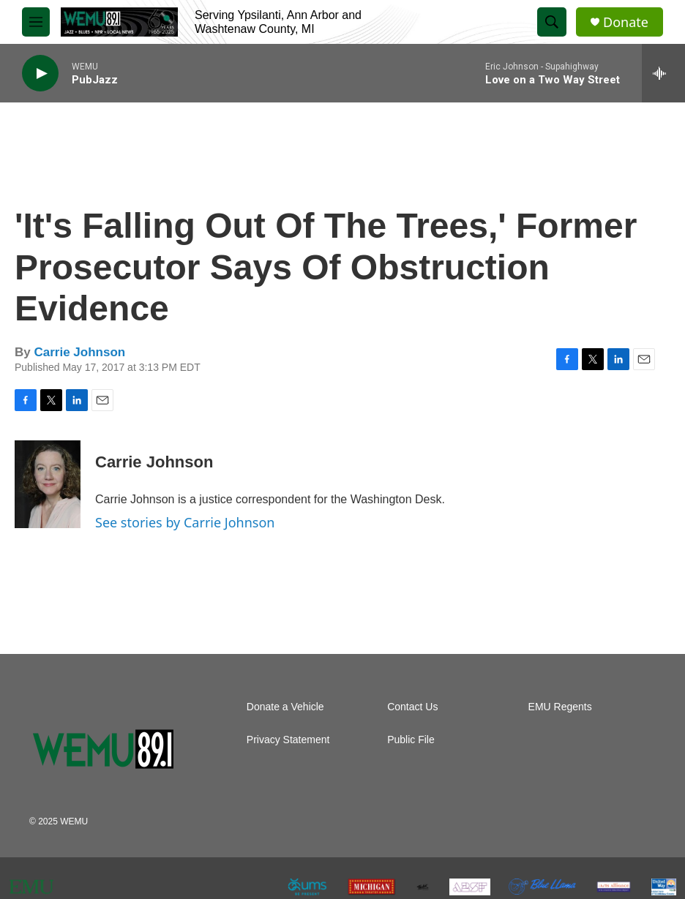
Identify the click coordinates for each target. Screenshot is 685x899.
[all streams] (663, 73)
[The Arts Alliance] (613, 887)
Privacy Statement (288, 739)
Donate (625, 22)
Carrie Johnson (79, 352)
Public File (411, 739)
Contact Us (412, 706)
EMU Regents (560, 706)
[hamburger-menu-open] (36, 22)
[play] (40, 73)
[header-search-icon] (551, 22)
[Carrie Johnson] (48, 484)
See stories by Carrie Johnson (184, 522)
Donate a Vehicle (285, 706)
